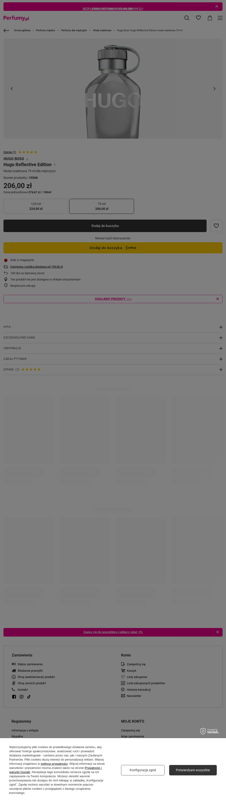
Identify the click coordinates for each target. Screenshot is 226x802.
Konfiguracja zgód (143, 770)
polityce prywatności (54, 763)
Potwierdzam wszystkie (193, 770)
